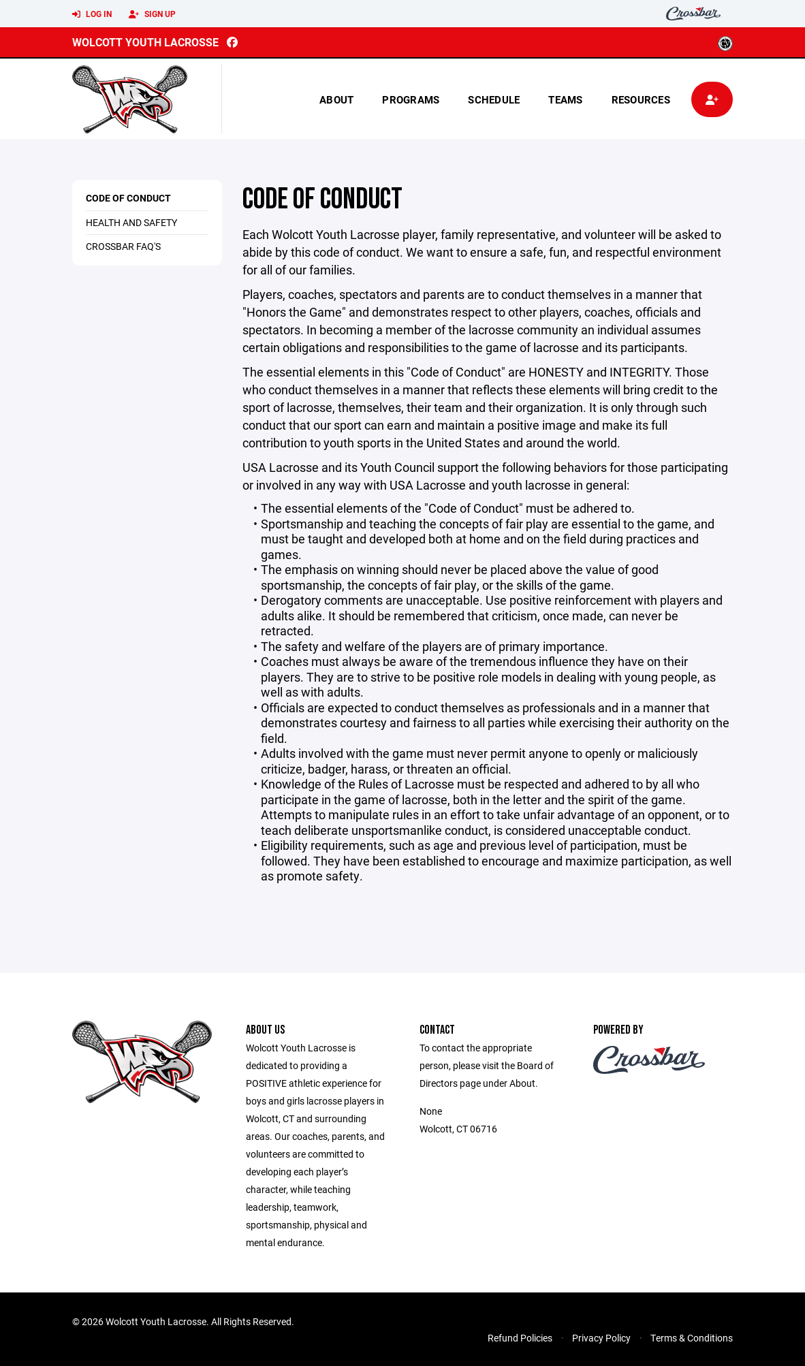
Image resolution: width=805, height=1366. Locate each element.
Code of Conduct (128, 197)
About (336, 99)
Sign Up (152, 14)
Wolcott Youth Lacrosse (145, 42)
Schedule (494, 99)
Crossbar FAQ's (123, 246)
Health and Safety (131, 222)
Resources (641, 99)
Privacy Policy (601, 1337)
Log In (92, 14)
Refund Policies (520, 1337)
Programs (410, 99)
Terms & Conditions (691, 1337)
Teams (565, 99)
